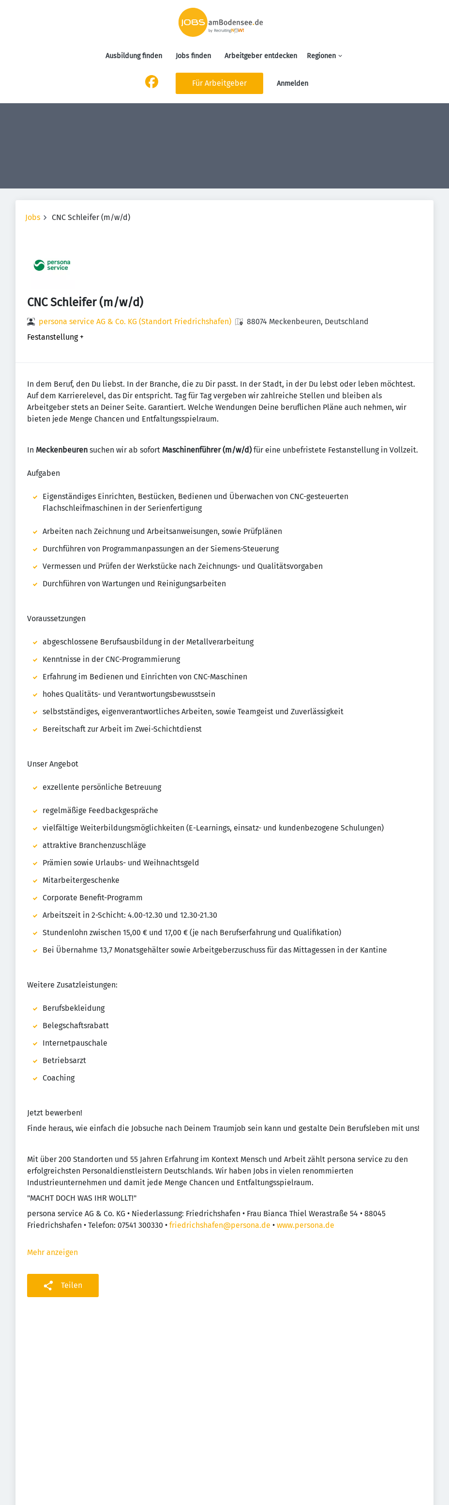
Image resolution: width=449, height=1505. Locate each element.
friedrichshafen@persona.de (219, 1225)
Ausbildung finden (133, 56)
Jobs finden (193, 56)
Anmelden (292, 83)
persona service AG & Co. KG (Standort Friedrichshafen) (135, 321)
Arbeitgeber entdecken (260, 56)
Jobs (32, 217)
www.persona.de (305, 1225)
